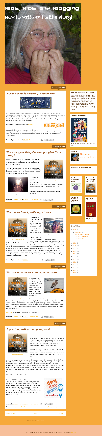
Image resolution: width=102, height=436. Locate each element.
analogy (13, 407)
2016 (75, 256)
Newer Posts (11, 414)
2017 (75, 254)
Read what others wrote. (18, 239)
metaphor (33, 407)
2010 (75, 270)
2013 (75, 264)
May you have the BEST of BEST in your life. (82, 235)
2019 (75, 248)
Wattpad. (30, 124)
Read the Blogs (53, 181)
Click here (9, 312)
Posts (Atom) (40, 420)
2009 (75, 273)
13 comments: (34, 316)
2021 (75, 243)
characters (20, 407)
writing (55, 407)
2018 (75, 251)
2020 (75, 245)
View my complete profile (88, 157)
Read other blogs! (18, 298)
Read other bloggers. (17, 354)
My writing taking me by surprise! (28, 329)
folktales (27, 407)
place (39, 407)
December (78, 232)
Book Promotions (80, 239)
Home (36, 414)
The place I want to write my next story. (31, 272)
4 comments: (34, 404)
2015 (75, 259)
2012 (75, 267)
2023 (75, 230)
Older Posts (60, 414)
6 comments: (33, 199)
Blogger (74, 432)
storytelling (48, 407)
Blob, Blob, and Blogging (42, 8)
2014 (75, 262)
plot (43, 407)
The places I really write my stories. (28, 212)
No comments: (34, 140)
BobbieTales (86, 154)
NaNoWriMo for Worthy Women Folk (30, 93)
